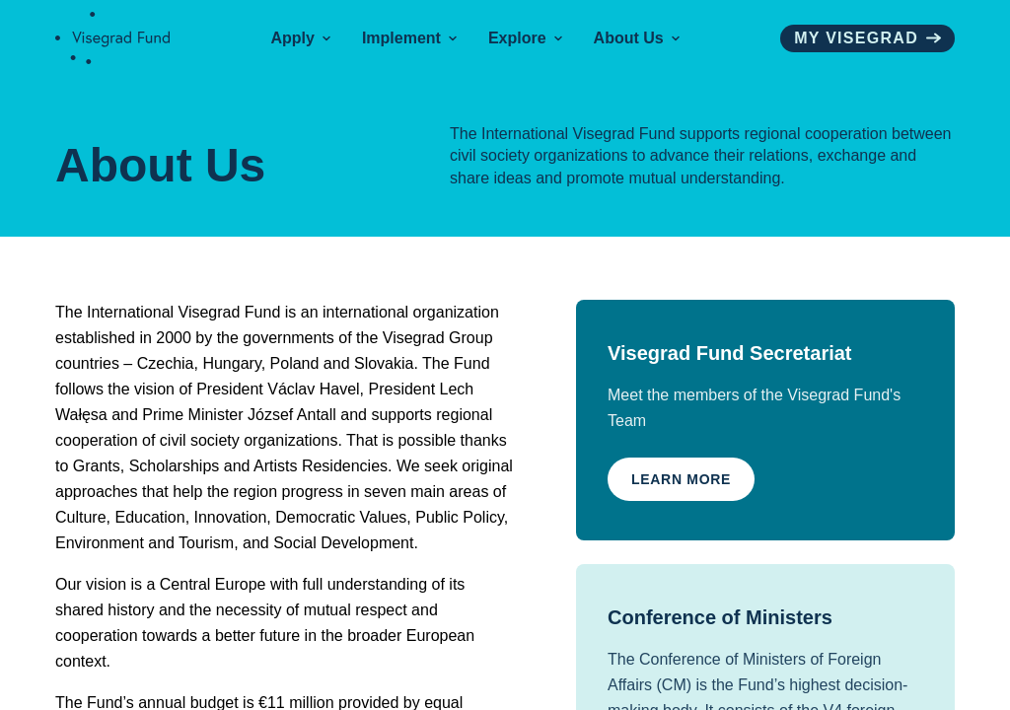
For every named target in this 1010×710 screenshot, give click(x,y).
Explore (525, 38)
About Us (637, 38)
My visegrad (867, 38)
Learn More (681, 479)
